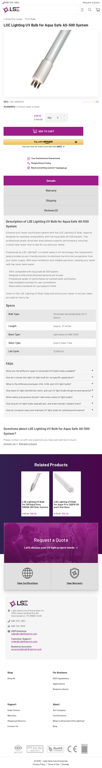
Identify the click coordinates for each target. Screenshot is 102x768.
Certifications (59, 715)
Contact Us (10, 443)
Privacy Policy (39, 764)
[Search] (89, 9)
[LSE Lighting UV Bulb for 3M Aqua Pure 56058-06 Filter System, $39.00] (35, 485)
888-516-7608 (18, 626)
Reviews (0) (51, 210)
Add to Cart (43, 131)
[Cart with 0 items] (97, 9)
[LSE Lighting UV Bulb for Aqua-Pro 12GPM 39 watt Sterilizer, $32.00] (66, 485)
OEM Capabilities (61, 678)
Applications (59, 683)
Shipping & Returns (16, 721)
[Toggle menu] (82, 9)
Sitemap (65, 764)
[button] (43, 143)
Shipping (51, 200)
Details (51, 180)
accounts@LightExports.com (26, 649)
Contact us (61, 168)
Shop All (11, 678)
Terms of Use (54, 764)
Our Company (59, 710)
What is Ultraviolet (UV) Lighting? (68, 721)
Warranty (51, 190)
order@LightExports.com (24, 641)
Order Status (13, 710)
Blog (55, 726)
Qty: (50, 117)
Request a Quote (91, 2)
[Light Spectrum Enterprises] (10, 9)
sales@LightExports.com (24, 633)
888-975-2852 (12, 2)
